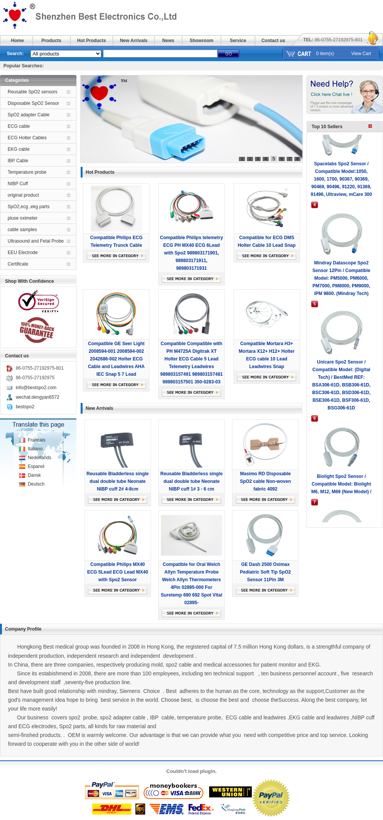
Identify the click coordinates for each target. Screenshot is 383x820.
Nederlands (39, 457)
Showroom (201, 40)
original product (23, 195)
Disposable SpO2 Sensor (33, 103)
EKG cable (18, 149)
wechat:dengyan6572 (37, 397)
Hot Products (91, 40)
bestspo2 (25, 406)
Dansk (34, 475)
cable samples (22, 229)
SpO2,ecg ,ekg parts (28, 206)
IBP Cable (18, 160)
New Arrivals (134, 40)
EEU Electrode (23, 252)
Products (51, 40)
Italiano (35, 449)
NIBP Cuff (18, 183)
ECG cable (19, 126)
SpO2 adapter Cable (28, 114)
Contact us (273, 40)
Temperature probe (27, 172)
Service (238, 40)
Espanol (36, 466)
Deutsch (36, 484)
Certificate (18, 264)
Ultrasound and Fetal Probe (36, 241)
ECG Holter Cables (27, 137)
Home (17, 40)
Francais (36, 440)
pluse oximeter (22, 218)
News (168, 40)
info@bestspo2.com (36, 387)
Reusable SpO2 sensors (32, 92)
